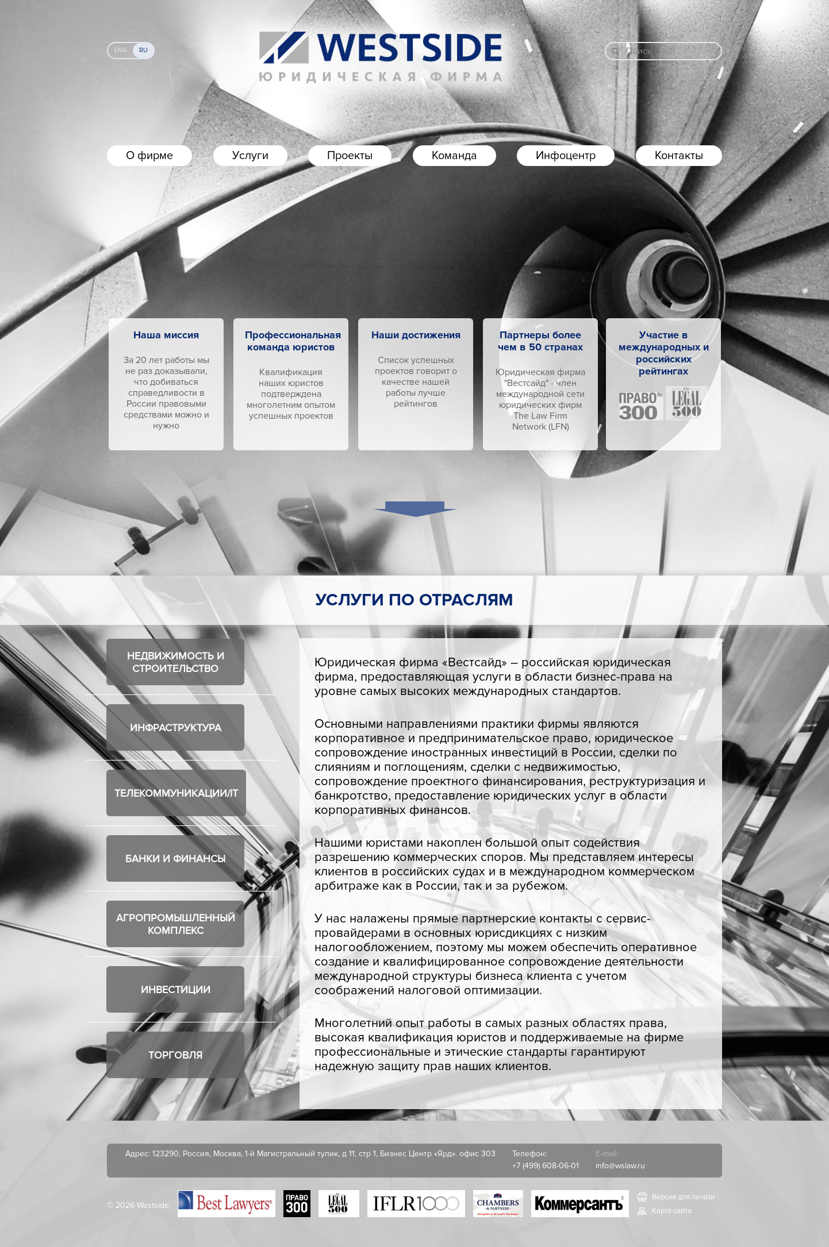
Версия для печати (683, 1197)
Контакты (679, 156)
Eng (120, 50)
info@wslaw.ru (620, 1166)
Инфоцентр (566, 156)
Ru (143, 50)
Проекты (350, 156)
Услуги (250, 156)
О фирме (149, 156)
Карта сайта (672, 1210)
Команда (454, 156)
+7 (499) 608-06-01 (545, 1166)
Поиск (639, 51)
